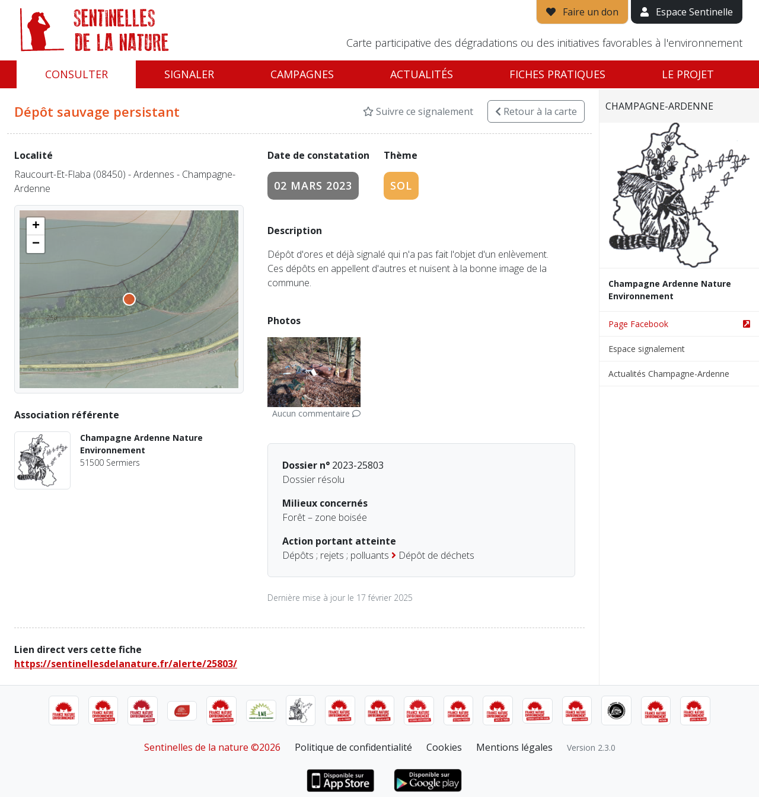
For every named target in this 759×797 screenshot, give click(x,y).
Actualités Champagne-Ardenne (668, 373)
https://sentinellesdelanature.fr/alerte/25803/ (125, 663)
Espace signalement (646, 348)
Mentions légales (514, 747)
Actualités (421, 74)
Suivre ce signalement (418, 111)
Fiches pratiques (557, 74)
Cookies (444, 747)
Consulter (76, 74)
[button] (35, 226)
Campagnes (302, 74)
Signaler (189, 74)
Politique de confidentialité (353, 747)
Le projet (688, 74)
